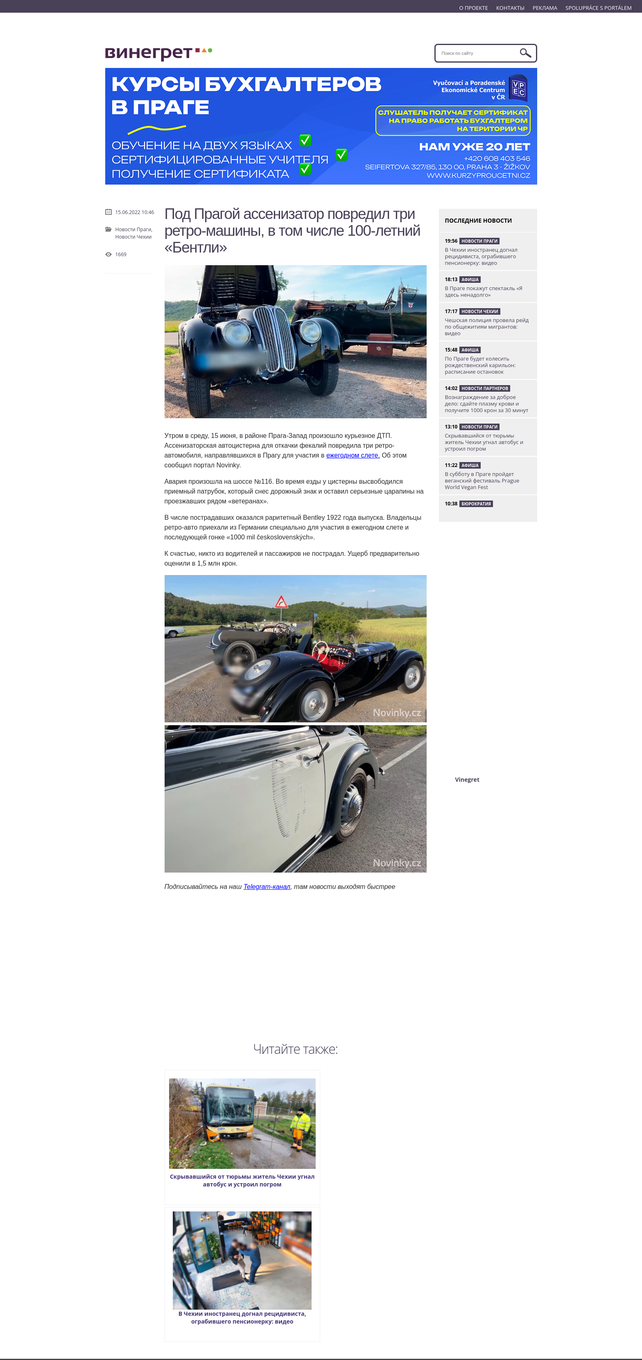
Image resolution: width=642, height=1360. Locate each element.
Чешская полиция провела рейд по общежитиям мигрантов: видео (487, 326)
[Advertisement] (296, 964)
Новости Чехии (133, 236)
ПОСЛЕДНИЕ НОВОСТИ (478, 220)
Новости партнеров (484, 388)
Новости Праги (479, 241)
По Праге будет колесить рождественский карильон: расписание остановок (480, 365)
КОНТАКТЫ (510, 7)
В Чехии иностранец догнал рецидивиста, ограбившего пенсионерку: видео (369, 1135)
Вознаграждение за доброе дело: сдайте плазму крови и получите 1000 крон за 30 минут (487, 403)
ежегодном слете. (353, 455)
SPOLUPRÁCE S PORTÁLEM (598, 7)
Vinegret (467, 779)
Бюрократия (476, 504)
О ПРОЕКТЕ (473, 7)
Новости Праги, (134, 229)
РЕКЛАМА (545, 7)
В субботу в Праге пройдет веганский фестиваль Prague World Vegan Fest (482, 480)
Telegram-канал (267, 886)
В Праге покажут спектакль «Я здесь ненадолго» (484, 291)
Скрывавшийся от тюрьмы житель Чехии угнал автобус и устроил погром (221, 1135)
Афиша (469, 279)
